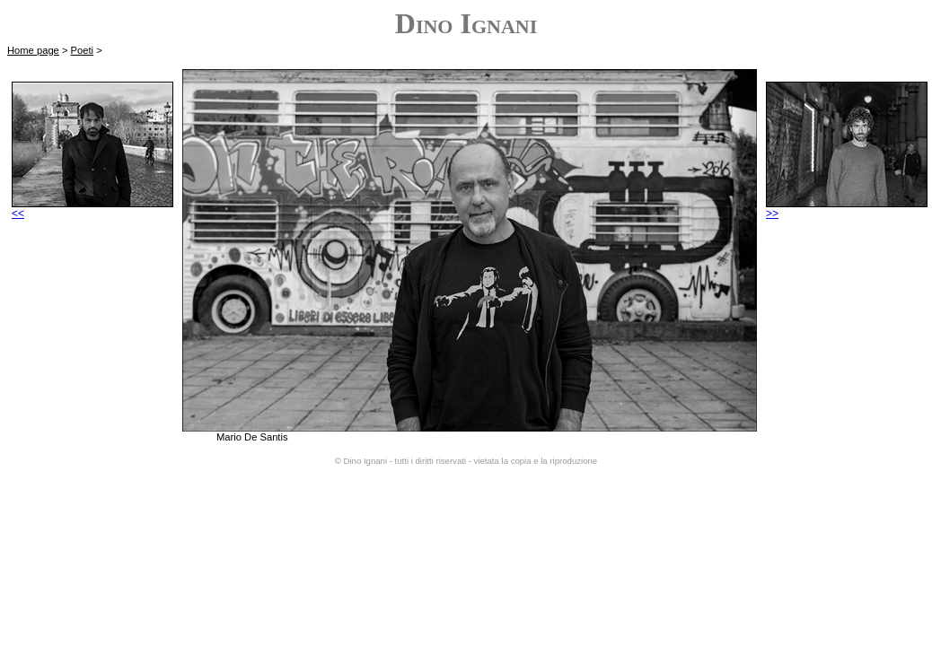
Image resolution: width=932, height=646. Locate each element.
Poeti (82, 50)
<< (92, 208)
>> (847, 208)
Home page (33, 50)
